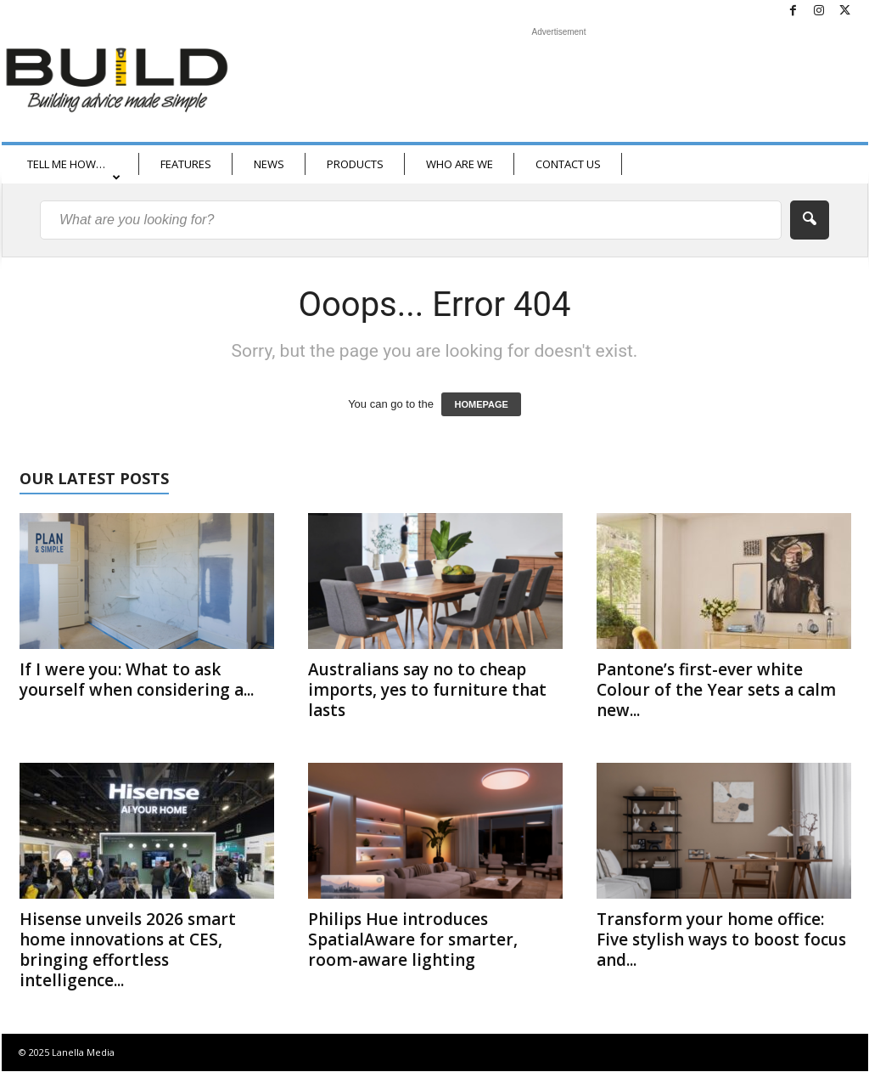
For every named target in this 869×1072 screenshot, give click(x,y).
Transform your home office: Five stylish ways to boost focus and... (721, 939)
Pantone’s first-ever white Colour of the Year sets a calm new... (716, 689)
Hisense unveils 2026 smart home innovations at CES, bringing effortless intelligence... (128, 949)
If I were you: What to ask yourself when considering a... (137, 679)
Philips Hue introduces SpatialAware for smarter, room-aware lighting (413, 939)
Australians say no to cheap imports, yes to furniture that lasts (427, 689)
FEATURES (185, 164)
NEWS (269, 164)
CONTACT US (568, 164)
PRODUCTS (355, 164)
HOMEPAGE (480, 404)
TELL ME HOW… (74, 169)
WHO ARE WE (459, 164)
